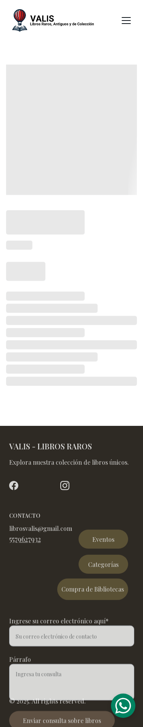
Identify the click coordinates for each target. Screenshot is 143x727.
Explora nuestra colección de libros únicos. (69, 463)
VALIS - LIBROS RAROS (50, 447)
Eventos (103, 540)
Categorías (103, 566)
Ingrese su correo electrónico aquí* (59, 628)
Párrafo (20, 667)
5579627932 (25, 539)
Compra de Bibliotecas (92, 591)
